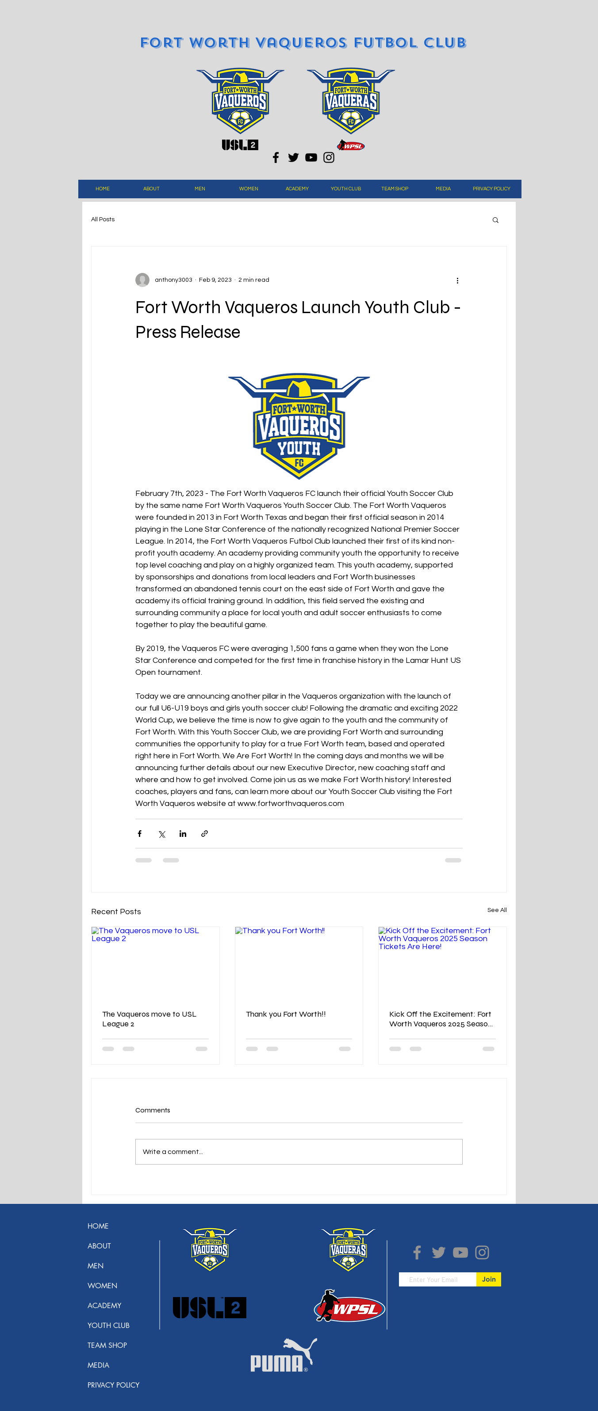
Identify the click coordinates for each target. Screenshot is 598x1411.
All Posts (103, 219)
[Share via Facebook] (139, 833)
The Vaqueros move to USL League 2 (149, 1019)
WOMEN (102, 1285)
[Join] (488, 1279)
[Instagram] (329, 157)
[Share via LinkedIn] (183, 833)
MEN (96, 1266)
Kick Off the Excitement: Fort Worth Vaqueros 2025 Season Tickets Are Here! (440, 1019)
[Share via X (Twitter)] (161, 833)
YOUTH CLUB (109, 1325)
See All (497, 910)
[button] (151, 188)
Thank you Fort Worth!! (286, 1014)
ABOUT (99, 1246)
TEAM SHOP (107, 1345)
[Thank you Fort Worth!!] (299, 963)
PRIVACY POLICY (113, 1385)
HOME (98, 1226)
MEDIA (98, 1365)
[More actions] (457, 280)
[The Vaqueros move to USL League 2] (155, 963)
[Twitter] (293, 157)
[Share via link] (204, 833)
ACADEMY (104, 1305)
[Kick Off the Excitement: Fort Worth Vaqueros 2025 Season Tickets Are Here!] (442, 963)
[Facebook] (275, 157)
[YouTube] (311, 157)
